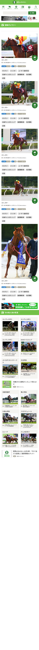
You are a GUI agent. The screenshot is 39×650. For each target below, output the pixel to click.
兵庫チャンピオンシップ (10, 75)
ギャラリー (5, 71)
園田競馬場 (24, 75)
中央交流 (9, 66)
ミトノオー (15, 71)
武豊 (16, 66)
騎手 (14, 66)
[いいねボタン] (35, 58)
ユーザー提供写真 (23, 66)
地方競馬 (4, 66)
